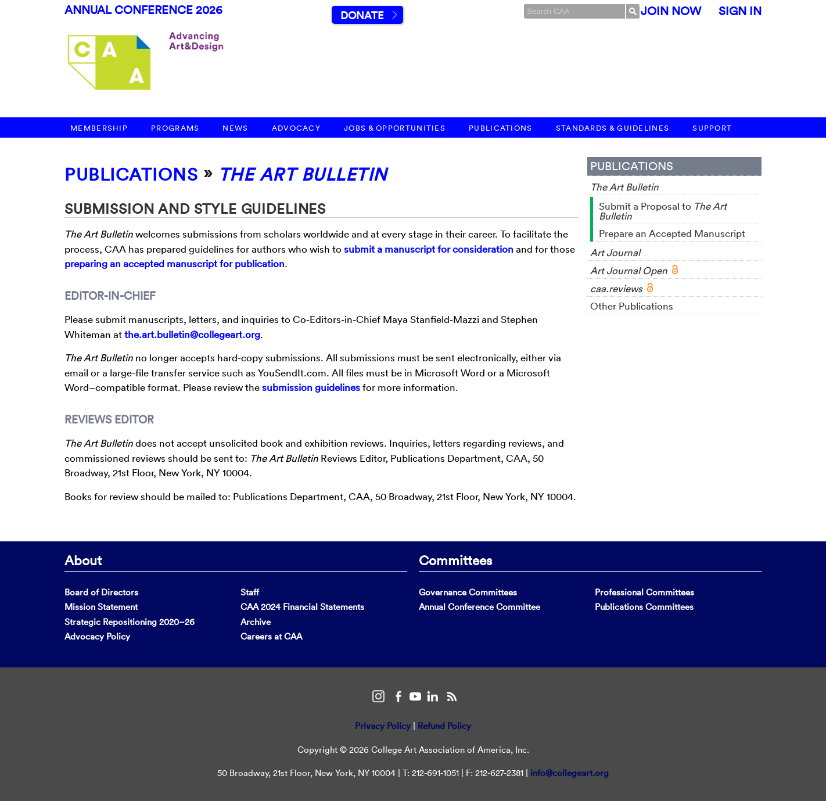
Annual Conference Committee (479, 606)
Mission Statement (101, 606)
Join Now (671, 11)
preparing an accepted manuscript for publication (174, 263)
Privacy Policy (383, 725)
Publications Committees (644, 606)
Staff (249, 592)
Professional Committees (644, 592)
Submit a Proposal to (663, 211)
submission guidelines (311, 387)
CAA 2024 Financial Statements (302, 606)
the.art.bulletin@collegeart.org (192, 334)
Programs (175, 128)
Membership (99, 128)
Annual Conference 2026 (143, 10)
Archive (255, 621)
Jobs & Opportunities (395, 128)
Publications (501, 128)
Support (712, 128)
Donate (361, 15)
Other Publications (631, 306)
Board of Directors (101, 592)
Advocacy (296, 128)
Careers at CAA (271, 636)
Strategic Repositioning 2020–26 (129, 621)
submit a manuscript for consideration (428, 249)
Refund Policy (444, 725)
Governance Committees (468, 592)
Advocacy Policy (97, 636)
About (83, 560)
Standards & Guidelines (613, 128)
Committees (455, 560)
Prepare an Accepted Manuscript (672, 233)
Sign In (740, 11)
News (235, 128)
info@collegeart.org (569, 772)
